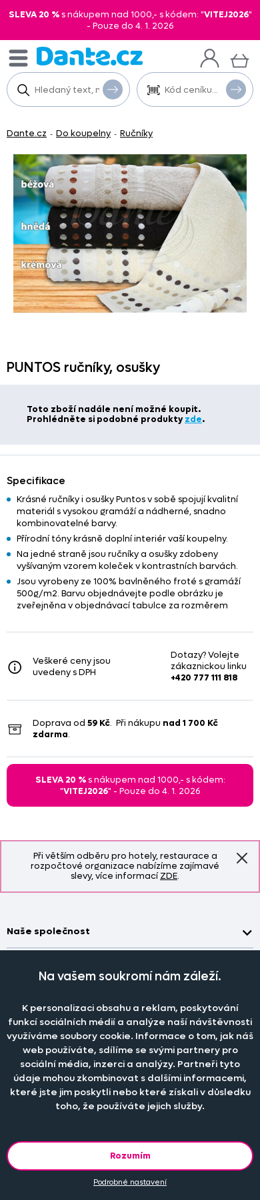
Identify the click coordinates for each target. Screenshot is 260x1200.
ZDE (168, 875)
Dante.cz (27, 133)
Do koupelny (83, 133)
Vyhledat (112, 88)
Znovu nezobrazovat (242, 858)
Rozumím (130, 1155)
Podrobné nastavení (130, 1182)
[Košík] (239, 59)
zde (193, 419)
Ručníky (136, 133)
